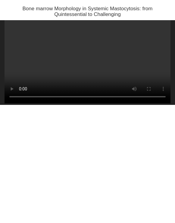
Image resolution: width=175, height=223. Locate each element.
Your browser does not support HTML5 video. (87, 61)
